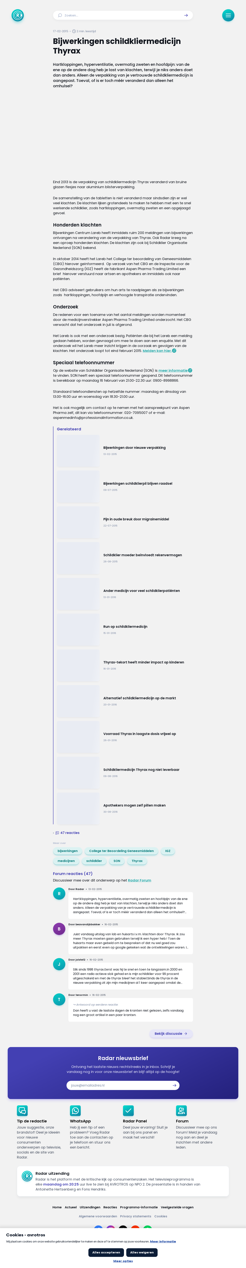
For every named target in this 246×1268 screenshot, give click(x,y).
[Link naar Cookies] (160, 1216)
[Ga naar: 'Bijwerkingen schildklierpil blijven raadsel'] (125, 486)
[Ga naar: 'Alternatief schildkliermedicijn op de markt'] (125, 701)
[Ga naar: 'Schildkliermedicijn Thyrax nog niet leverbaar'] (125, 773)
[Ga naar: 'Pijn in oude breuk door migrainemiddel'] (125, 522)
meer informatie (173, 370)
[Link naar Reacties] (110, 1207)
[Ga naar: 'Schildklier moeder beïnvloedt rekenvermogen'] (125, 558)
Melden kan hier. (157, 350)
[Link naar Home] (57, 1207)
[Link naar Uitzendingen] (90, 1207)
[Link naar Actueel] (71, 1207)
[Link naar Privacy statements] (135, 1216)
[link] (67, 851)
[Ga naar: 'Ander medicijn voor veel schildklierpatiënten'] (125, 594)
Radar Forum (139, 880)
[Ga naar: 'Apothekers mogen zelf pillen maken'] (125, 809)
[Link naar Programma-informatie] (139, 1207)
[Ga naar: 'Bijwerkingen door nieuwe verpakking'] (125, 451)
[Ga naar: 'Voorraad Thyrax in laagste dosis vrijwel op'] (125, 737)
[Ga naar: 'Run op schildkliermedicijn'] (125, 630)
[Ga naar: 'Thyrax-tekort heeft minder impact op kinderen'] (125, 665)
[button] (186, 15)
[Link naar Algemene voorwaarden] (98, 1216)
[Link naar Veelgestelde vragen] (177, 1207)
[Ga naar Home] (18, 15)
